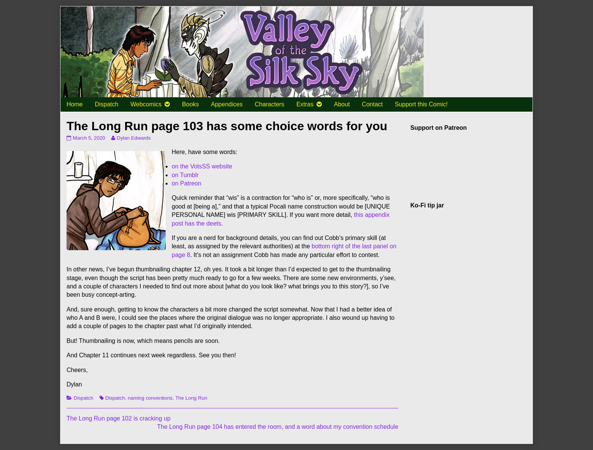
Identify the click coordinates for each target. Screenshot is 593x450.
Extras (305, 104)
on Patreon (186, 183)
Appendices (227, 104)
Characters (269, 104)
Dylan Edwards (133, 138)
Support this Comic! (421, 104)
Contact (372, 104)
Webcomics (145, 104)
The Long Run (191, 398)
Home (75, 104)
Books (190, 104)
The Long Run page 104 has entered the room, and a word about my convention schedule (277, 427)
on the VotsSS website (202, 166)
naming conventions (150, 398)
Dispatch (106, 104)
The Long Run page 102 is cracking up (119, 418)
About (342, 104)
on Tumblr (185, 175)
